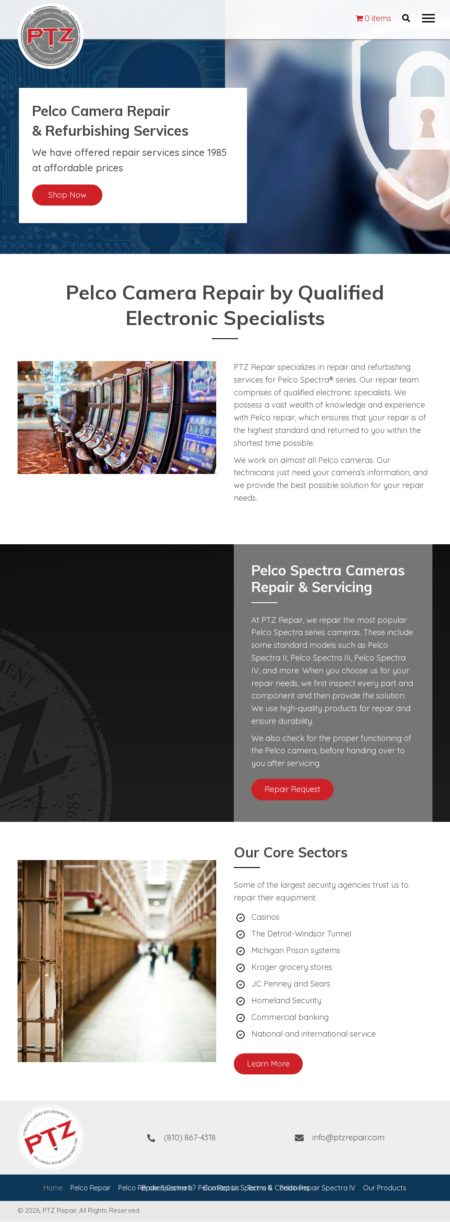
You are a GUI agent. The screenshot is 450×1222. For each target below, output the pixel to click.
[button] (428, 18)
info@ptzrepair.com (348, 1137)
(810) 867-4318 (190, 1137)
